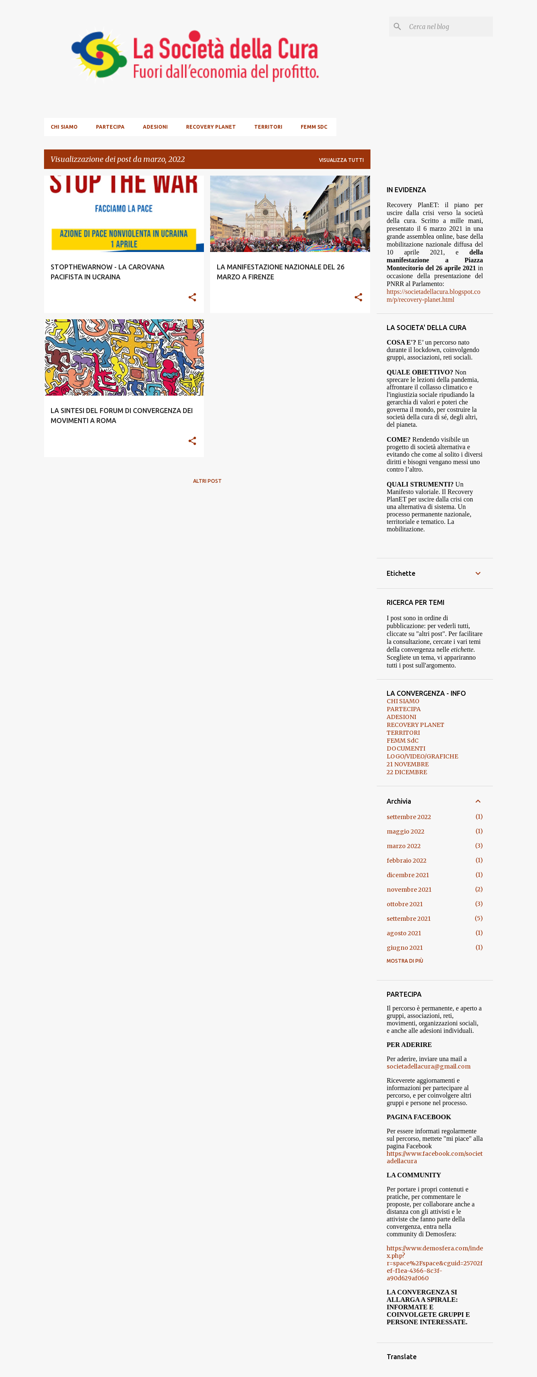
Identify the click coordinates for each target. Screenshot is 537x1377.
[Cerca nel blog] (449, 27)
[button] (192, 297)
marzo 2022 (404, 846)
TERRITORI (268, 127)
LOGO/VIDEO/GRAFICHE (422, 756)
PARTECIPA (110, 127)
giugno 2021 (405, 947)
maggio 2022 (405, 831)
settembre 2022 (409, 817)
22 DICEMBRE (407, 772)
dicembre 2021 (408, 875)
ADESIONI (155, 127)
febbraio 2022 (407, 860)
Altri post (207, 481)
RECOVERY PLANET (211, 127)
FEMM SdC (314, 127)
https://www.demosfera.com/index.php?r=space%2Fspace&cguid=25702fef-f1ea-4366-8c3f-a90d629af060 (435, 1263)
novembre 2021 (409, 889)
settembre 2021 (409, 918)
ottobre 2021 (405, 904)
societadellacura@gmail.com (429, 1066)
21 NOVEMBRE (408, 764)
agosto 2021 (404, 933)
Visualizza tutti (341, 160)
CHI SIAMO (64, 127)
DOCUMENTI (406, 748)
